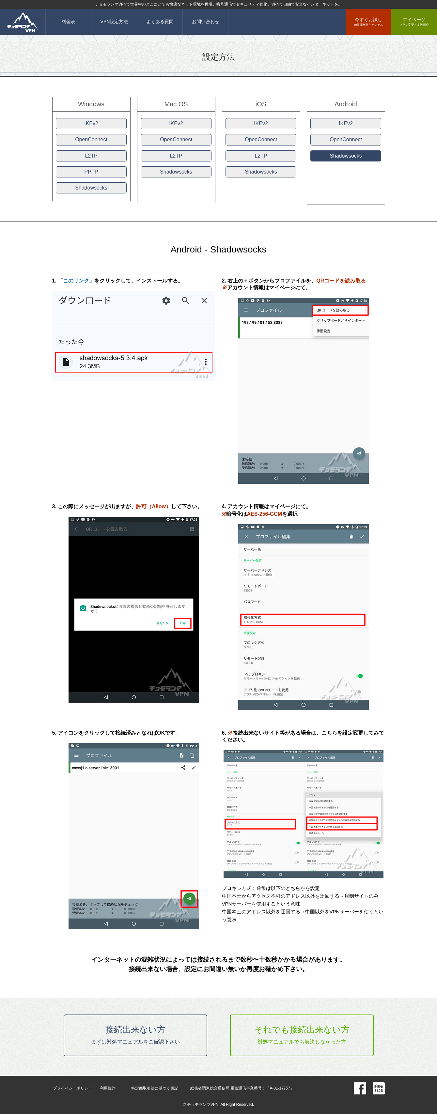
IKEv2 (91, 123)
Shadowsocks (91, 188)
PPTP (91, 172)
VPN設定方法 (114, 21)
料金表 (68, 21)
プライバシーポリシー (72, 1088)
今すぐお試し (368, 22)
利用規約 (108, 1088)
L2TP (91, 156)
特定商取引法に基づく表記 (154, 1088)
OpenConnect (91, 139)
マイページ (414, 22)
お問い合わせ (205, 21)
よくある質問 (160, 21)
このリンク (76, 280)
